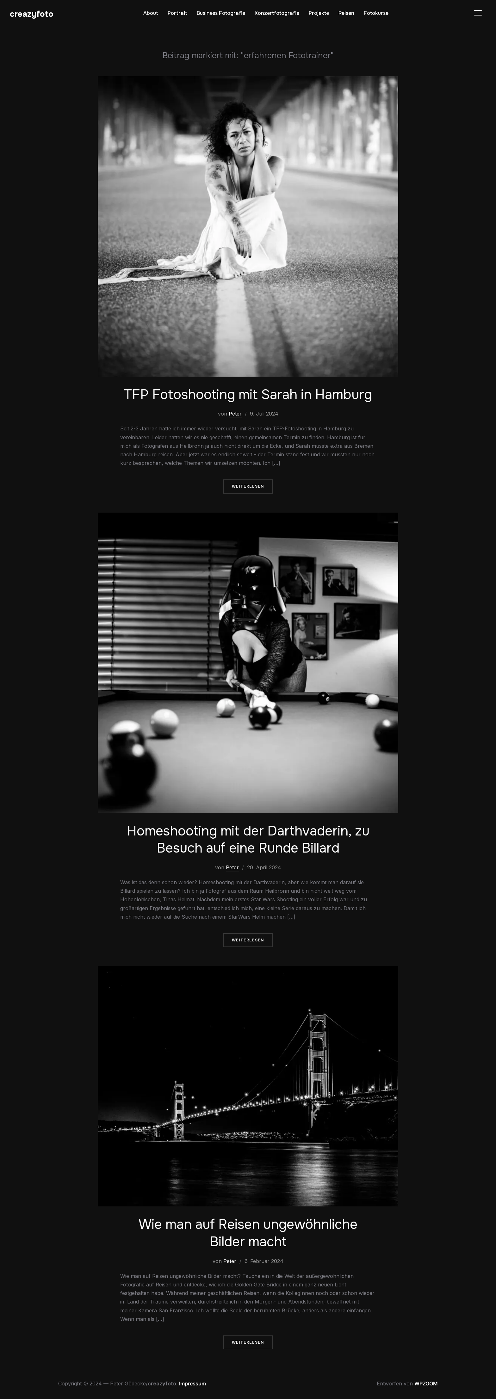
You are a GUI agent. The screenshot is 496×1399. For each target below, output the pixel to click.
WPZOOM (426, 1383)
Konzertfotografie (277, 13)
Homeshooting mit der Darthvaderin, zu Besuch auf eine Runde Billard (248, 840)
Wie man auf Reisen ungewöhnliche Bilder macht (248, 1233)
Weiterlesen (248, 486)
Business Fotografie (221, 13)
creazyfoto (31, 14)
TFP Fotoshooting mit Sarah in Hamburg (248, 394)
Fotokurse (376, 13)
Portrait (177, 13)
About (150, 13)
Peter (235, 413)
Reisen (346, 13)
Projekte (319, 13)
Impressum (192, 1383)
